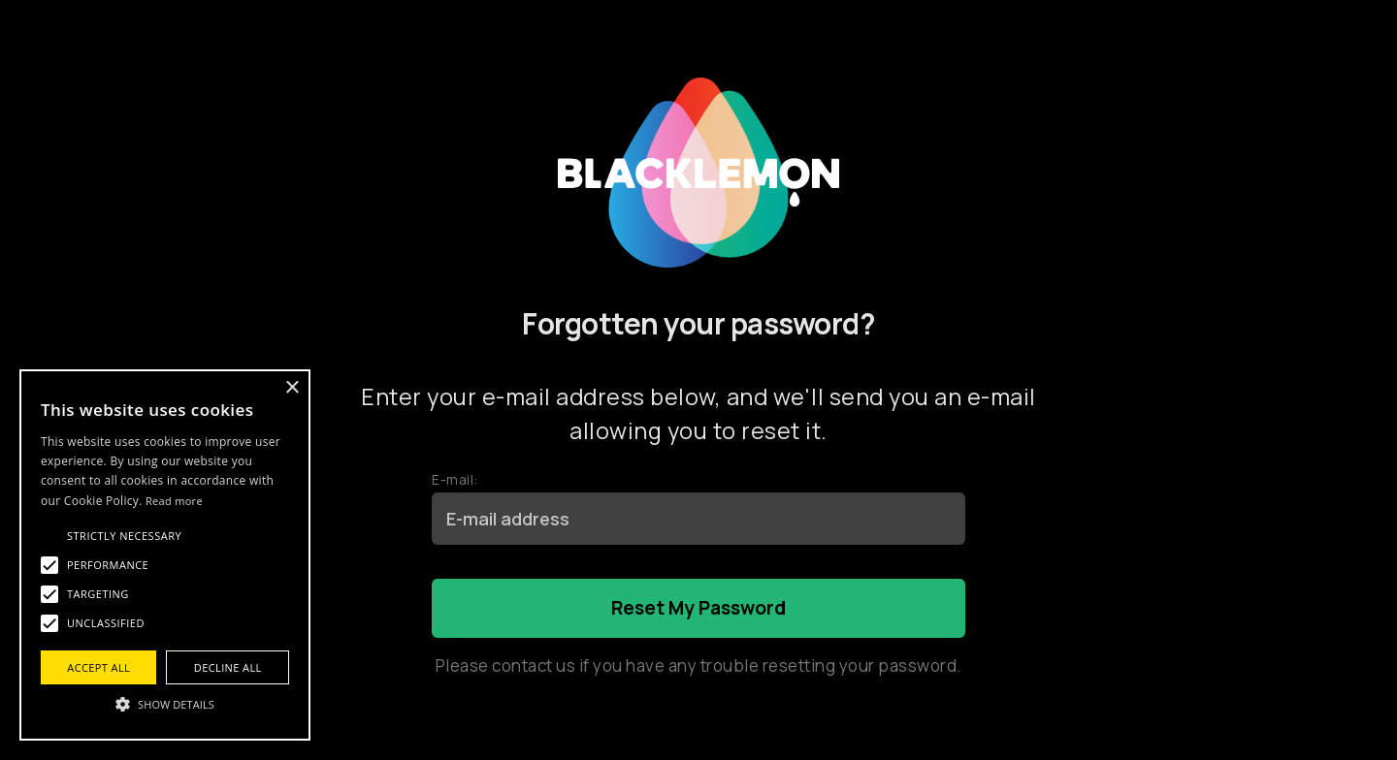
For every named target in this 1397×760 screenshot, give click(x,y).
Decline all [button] (228, 667)
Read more (174, 500)
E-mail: (455, 479)
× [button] (291, 388)
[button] (165, 703)
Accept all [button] (98, 667)
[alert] (164, 555)
